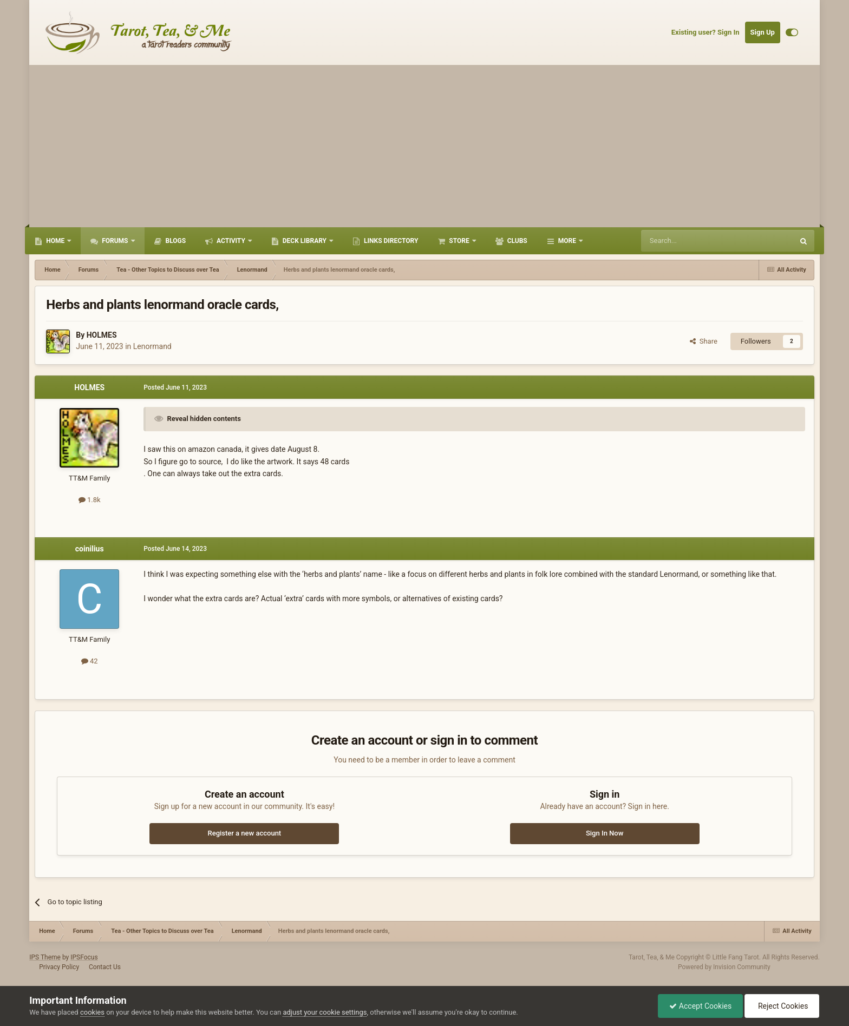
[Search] (691, 241)
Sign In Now (604, 833)
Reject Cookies (782, 1006)
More (567, 241)
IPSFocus (83, 957)
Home (55, 241)
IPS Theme (45, 957)
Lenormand (152, 346)
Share (703, 341)
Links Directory (390, 241)
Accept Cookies (700, 1006)
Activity (231, 241)
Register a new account (244, 833)
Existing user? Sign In (705, 32)
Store (459, 241)
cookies (92, 1012)
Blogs (175, 241)
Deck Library (304, 241)
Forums (114, 241)
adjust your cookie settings (325, 1012)
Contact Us (105, 967)
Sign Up (762, 32)
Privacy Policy (59, 967)
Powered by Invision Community (724, 967)
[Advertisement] (424, 146)
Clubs (516, 241)
